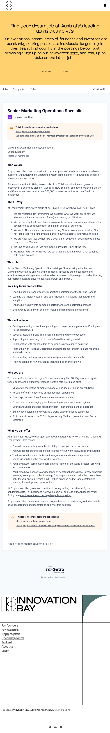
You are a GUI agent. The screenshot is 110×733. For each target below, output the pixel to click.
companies (19, 89)
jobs (5, 89)
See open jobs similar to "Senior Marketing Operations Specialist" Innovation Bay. (55, 136)
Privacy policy (47, 577)
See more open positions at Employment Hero (30, 544)
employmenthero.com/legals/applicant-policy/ (45, 495)
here (74, 53)
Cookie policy (60, 577)
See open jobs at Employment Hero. (33, 131)
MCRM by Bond (61, 710)
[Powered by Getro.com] (55, 569)
